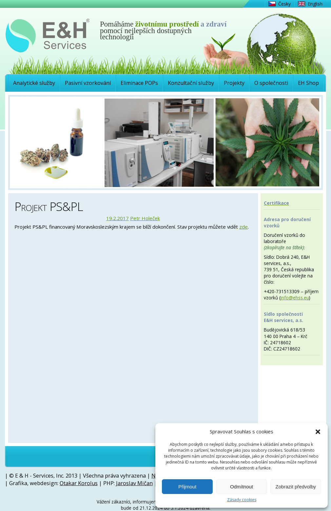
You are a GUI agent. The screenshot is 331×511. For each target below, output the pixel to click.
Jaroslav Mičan (134, 483)
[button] (318, 431)
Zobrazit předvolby (296, 486)
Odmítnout (241, 486)
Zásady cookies (241, 499)
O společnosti (271, 82)
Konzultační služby (191, 82)
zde (243, 226)
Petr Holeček (145, 218)
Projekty (234, 82)
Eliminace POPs (139, 82)
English (315, 4)
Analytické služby (34, 82)
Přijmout (187, 486)
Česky (284, 4)
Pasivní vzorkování (88, 82)
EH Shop (308, 82)
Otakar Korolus (79, 483)
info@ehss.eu (295, 297)
